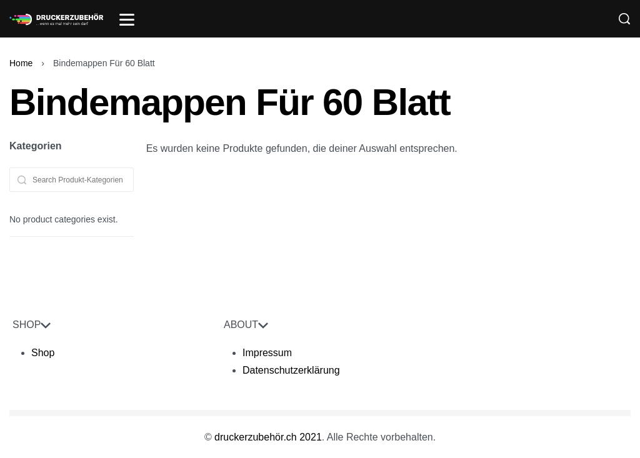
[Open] (127, 19)
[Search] (624, 18)
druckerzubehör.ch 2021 (268, 437)
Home (20, 63)
